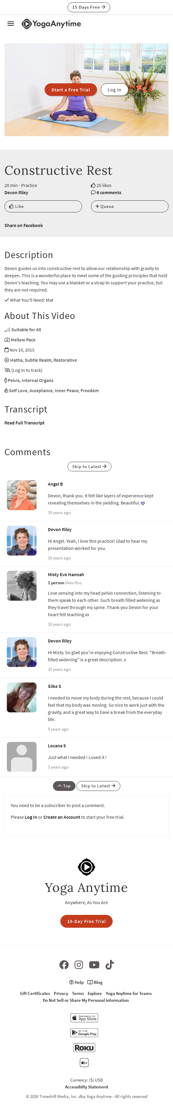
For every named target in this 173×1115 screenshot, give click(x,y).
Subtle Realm (38, 360)
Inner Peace (66, 390)
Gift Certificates (35, 993)
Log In (31, 817)
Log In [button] (115, 90)
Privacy (61, 993)
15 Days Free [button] (89, 7)
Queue (105, 206)
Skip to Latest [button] (89, 466)
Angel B (55, 484)
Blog (95, 982)
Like (16, 206)
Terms (78, 993)
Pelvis (14, 380)
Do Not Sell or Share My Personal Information (86, 1000)
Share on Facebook (23, 225)
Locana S (57, 746)
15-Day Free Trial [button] (86, 921)
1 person (56, 582)
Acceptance (41, 390)
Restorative (65, 360)
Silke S (54, 686)
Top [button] (64, 786)
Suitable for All (26, 329)
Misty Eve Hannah (66, 574)
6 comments (109, 192)
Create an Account (61, 817)
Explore (95, 993)
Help (76, 982)
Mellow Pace (23, 340)
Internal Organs (38, 380)
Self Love (18, 390)
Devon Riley (16, 192)
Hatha (16, 360)
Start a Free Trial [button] (70, 90)
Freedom (90, 390)
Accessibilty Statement (86, 1087)
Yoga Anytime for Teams (129, 993)
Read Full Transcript (24, 423)
